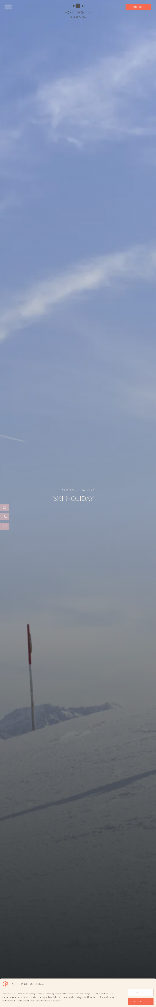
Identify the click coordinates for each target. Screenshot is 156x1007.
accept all (140, 1001)
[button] (8, 7)
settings (141, 992)
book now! (138, 7)
